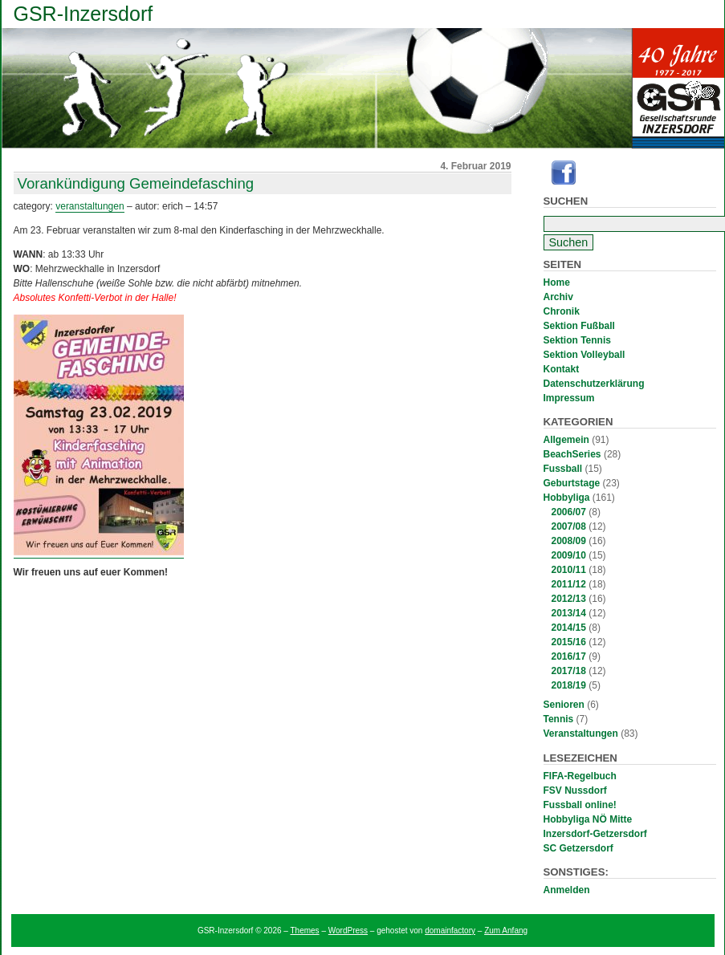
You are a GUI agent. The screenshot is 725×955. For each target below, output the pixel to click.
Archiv (558, 297)
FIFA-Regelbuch (580, 776)
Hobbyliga (567, 497)
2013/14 (569, 613)
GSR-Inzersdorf (83, 13)
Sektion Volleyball (584, 354)
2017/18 (569, 671)
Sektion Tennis (577, 340)
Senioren (564, 704)
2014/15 (569, 627)
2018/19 (569, 685)
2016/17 (569, 656)
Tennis (559, 719)
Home (557, 282)
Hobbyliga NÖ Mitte (588, 819)
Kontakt (562, 369)
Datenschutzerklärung (594, 383)
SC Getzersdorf (578, 848)
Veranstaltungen (581, 733)
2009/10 (569, 555)
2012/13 (569, 598)
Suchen (566, 201)
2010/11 (569, 569)
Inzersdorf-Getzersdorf (595, 833)
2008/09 (569, 541)
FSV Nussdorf (575, 790)
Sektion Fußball (579, 325)
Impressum (569, 398)
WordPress (348, 930)
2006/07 (569, 512)
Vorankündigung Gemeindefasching (136, 183)
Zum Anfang (505, 930)
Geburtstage (572, 483)
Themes (305, 930)
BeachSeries (572, 454)
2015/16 (569, 642)
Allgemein (566, 439)
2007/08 (569, 526)
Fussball (563, 468)
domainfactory (450, 930)
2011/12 (569, 584)
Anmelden (567, 890)
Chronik (562, 311)
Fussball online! (580, 805)
